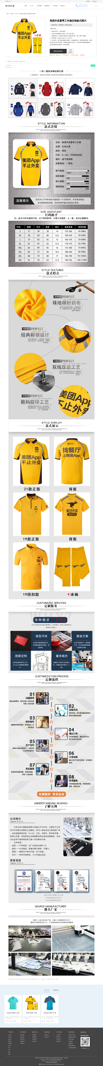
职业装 (9, 1037)
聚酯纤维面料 (71, 1045)
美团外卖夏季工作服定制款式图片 (27, 13)
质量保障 (34, 1037)
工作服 (9, 1034)
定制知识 (47, 1032)
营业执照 (62, 1064)
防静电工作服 (71, 1034)
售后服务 (34, 1039)
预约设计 (62, 5)
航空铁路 (22, 1039)
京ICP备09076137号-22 (55, 1060)
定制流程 (34, 1041)
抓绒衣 (9, 1041)
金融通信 (22, 1041)
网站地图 (94, 1)
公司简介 (58, 1034)
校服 (9, 1054)
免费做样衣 (70, 51)
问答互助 (46, 1037)
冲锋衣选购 (71, 1039)
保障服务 (88, 1)
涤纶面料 (70, 1041)
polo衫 (16, 13)
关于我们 (55, 5)
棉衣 (9, 1052)
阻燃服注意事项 (72, 1037)
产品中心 (12, 13)
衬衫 (9, 1047)
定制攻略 (47, 5)
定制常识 (46, 1034)
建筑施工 (22, 1037)
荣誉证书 (58, 1039)
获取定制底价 (58, 51)
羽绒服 (9, 1043)
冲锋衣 (9, 1039)
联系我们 (58, 1037)
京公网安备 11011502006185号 (47, 1064)
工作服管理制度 (72, 1047)
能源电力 (22, 1043)
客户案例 (39, 5)
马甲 (9, 1049)
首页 (26, 5)
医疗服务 (22, 1034)
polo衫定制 (57, 33)
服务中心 (35, 1032)
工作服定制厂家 (59, 1059)
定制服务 (34, 1034)
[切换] (10, 1)
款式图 (32, 5)
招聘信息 (58, 1041)
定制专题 (71, 1032)
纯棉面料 (70, 1043)
